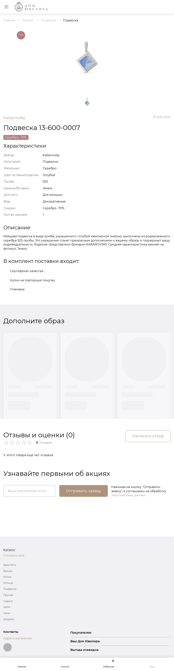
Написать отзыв (148, 436)
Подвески (9, 589)
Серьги (8, 601)
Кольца (8, 582)
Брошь (7, 570)
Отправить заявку (83, 491)
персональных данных (128, 495)
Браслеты (9, 564)
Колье (7, 576)
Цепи (6, 607)
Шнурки (8, 619)
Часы (6, 613)
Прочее (8, 595)
